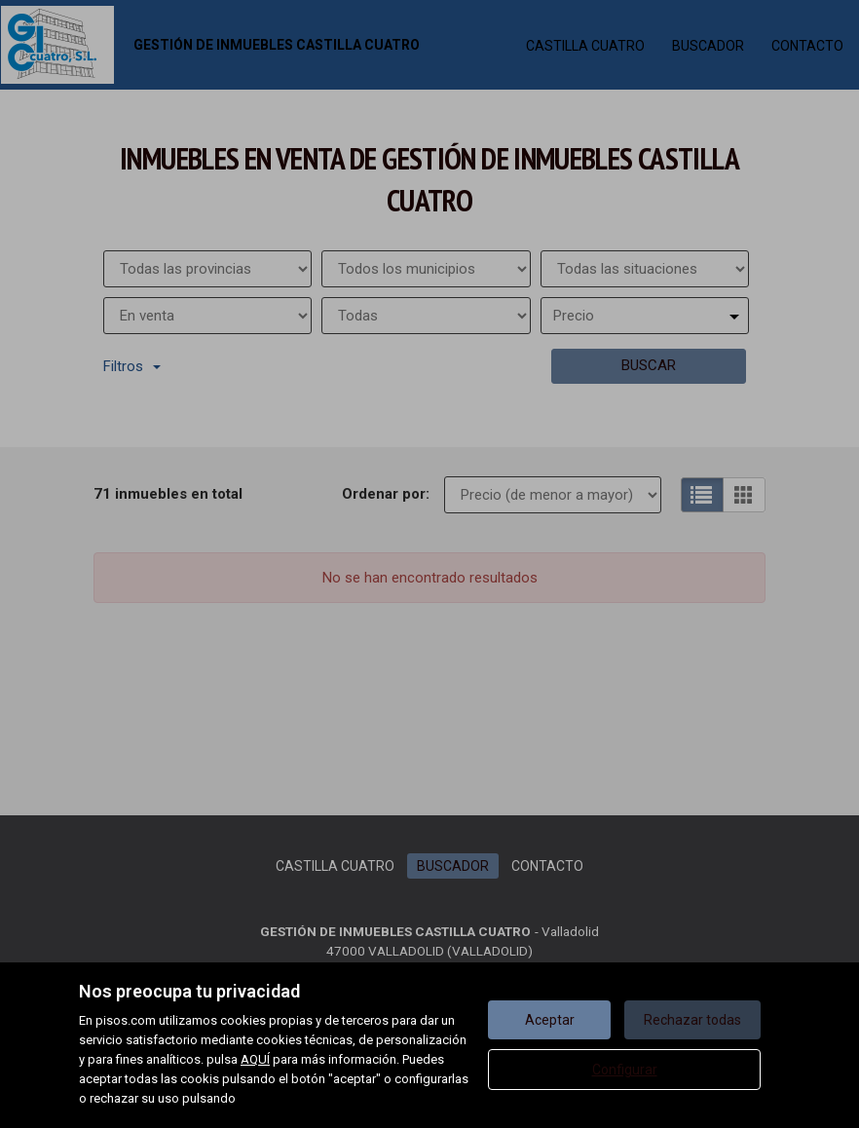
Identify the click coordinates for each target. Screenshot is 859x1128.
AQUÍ (255, 1059)
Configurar (624, 1069)
